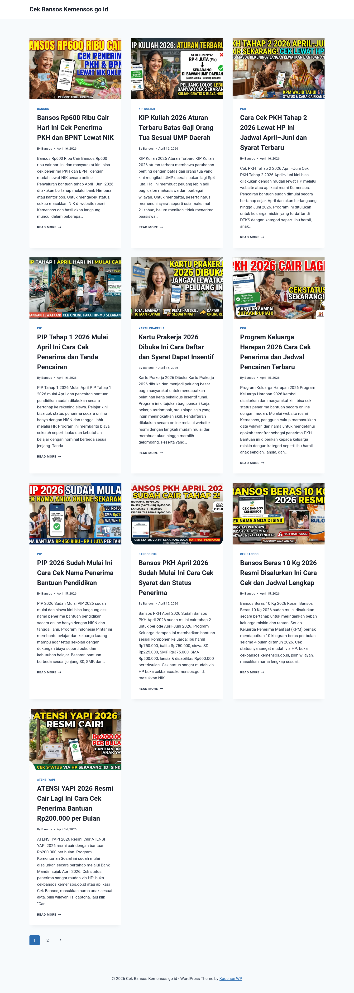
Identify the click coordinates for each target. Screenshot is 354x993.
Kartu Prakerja (151, 328)
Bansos (43, 109)
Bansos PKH (148, 554)
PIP (39, 328)
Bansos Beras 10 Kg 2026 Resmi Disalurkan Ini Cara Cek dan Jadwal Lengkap (278, 573)
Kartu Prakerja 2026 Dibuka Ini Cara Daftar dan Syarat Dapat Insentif (176, 347)
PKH (243, 109)
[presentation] (75, 68)
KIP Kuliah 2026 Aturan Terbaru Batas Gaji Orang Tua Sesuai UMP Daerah (176, 128)
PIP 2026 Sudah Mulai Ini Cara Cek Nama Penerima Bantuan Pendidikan (75, 573)
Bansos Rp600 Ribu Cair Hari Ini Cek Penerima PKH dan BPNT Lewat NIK (75, 128)
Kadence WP (231, 978)
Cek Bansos (249, 554)
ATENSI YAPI (46, 779)
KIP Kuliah (147, 109)
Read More (49, 227)
